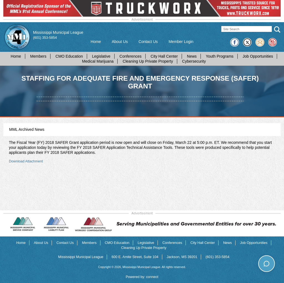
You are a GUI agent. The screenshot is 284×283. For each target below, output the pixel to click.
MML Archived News (26, 129)
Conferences (130, 56)
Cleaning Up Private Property (148, 61)
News (192, 56)
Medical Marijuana (98, 61)
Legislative (101, 56)
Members (38, 56)
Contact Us (148, 41)
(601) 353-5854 (45, 38)
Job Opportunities (258, 56)
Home (96, 41)
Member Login (181, 41)
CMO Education (69, 56)
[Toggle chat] (266, 263)
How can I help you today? (253, 252)
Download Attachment (26, 161)
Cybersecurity (194, 61)
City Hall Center (164, 56)
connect (152, 277)
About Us (120, 41)
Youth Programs (220, 56)
